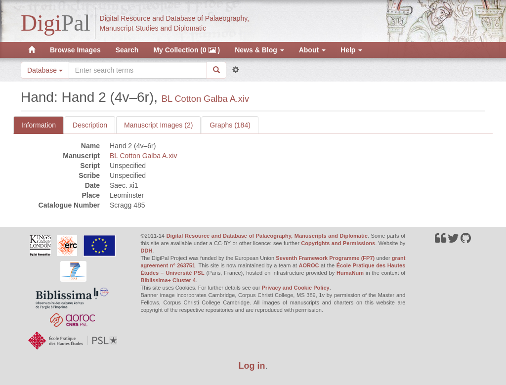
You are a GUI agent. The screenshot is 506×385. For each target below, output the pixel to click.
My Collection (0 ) (186, 50)
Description (90, 125)
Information (38, 125)
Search (127, 50)
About (312, 50)
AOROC (309, 265)
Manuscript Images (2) (158, 125)
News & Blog (259, 50)
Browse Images (75, 50)
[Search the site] (138, 70)
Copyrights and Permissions (338, 243)
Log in (252, 366)
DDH (147, 251)
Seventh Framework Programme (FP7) (325, 258)
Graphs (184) (230, 125)
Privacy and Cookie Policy (296, 288)
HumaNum (350, 273)
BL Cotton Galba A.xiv (205, 99)
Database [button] (45, 70)
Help (351, 50)
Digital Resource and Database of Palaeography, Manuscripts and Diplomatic (267, 236)
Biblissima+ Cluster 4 (168, 280)
